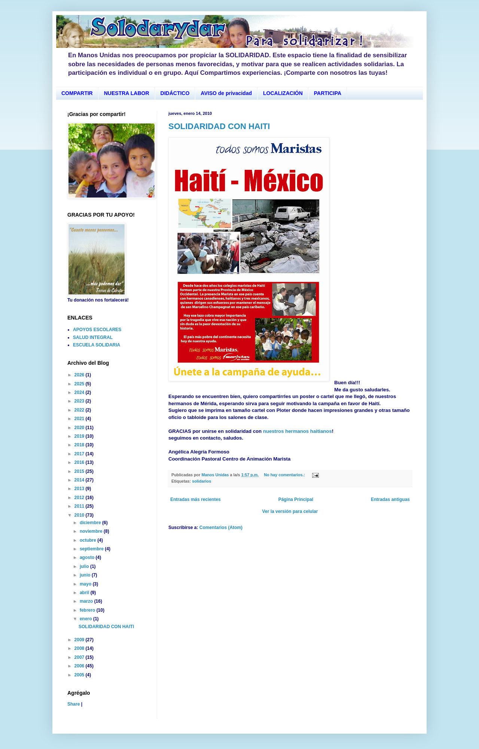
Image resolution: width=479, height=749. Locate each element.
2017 (80, 453)
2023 (80, 401)
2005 (80, 675)
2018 (80, 444)
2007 (80, 657)
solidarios (201, 481)
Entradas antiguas (390, 499)
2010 (80, 515)
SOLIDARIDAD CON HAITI (219, 126)
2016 (80, 462)
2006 (80, 666)
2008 (80, 648)
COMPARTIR (77, 93)
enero (86, 618)
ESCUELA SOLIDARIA (96, 345)
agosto (88, 557)
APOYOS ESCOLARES (97, 329)
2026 (80, 374)
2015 (80, 471)
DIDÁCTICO (175, 93)
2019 (80, 436)
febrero (88, 610)
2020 (80, 427)
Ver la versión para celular (290, 511)
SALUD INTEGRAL (93, 337)
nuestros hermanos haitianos (297, 431)
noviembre (92, 531)
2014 (80, 480)
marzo (87, 601)
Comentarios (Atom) (220, 527)
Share (73, 704)
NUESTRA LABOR (126, 93)
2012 (80, 497)
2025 (80, 383)
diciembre (91, 522)
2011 (80, 506)
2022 (80, 410)
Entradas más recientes (195, 499)
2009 (80, 639)
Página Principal (295, 499)
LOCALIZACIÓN (283, 93)
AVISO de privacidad (226, 93)
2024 (80, 392)
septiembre (92, 548)
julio (85, 566)
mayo (86, 584)
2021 (80, 418)
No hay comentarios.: (285, 475)
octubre (88, 540)
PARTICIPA (327, 93)
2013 (80, 488)
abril (85, 592)
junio (86, 575)
